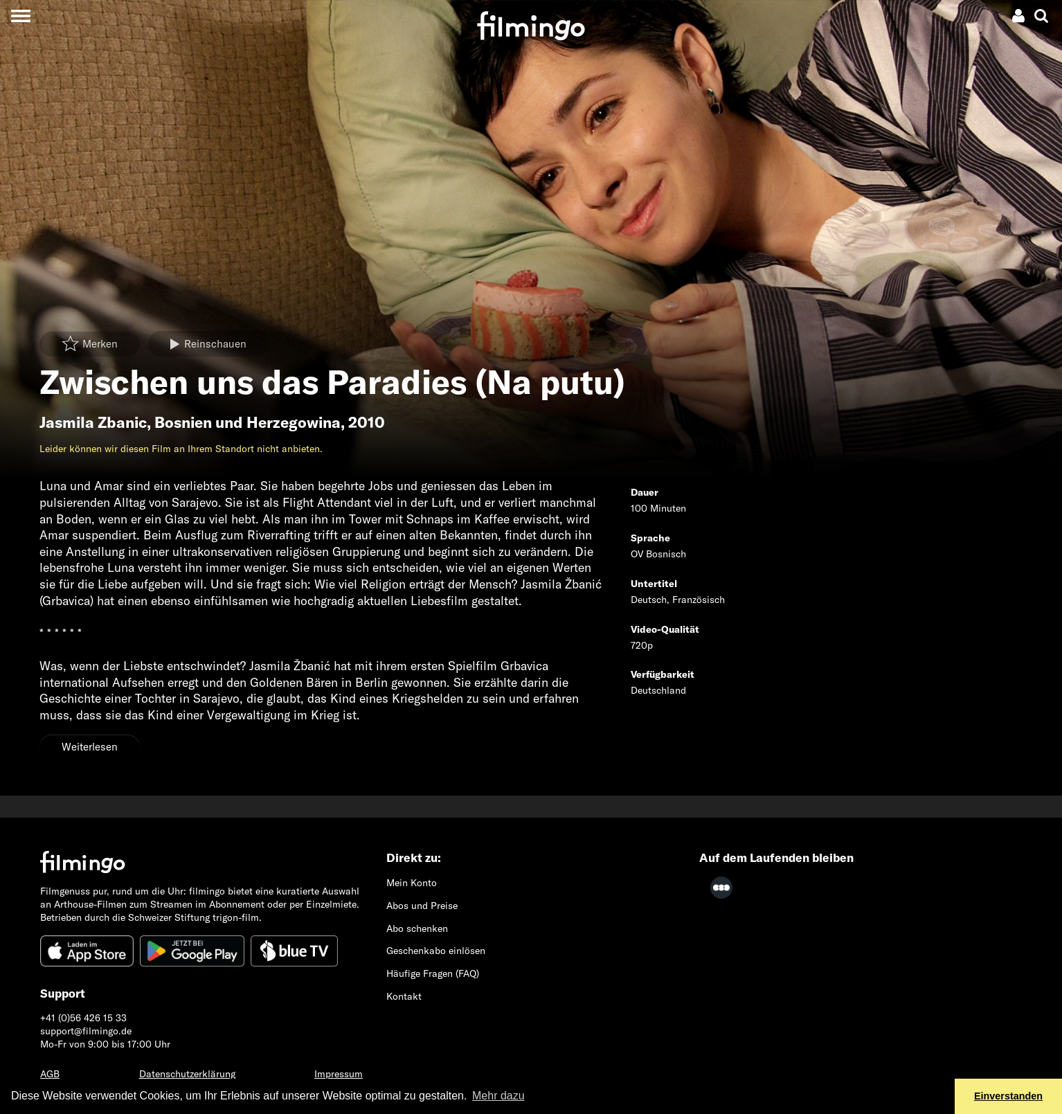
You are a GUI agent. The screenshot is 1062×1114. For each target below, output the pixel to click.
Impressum (338, 1074)
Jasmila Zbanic (93, 422)
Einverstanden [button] (1008, 1096)
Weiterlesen (90, 746)
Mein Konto (411, 883)
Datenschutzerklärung (187, 1074)
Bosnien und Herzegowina (247, 422)
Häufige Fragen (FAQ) (432, 973)
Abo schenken (417, 928)
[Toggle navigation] (20, 15)
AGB (50, 1074)
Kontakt (404, 996)
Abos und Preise (422, 905)
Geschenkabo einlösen (435, 950)
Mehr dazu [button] (498, 1096)
